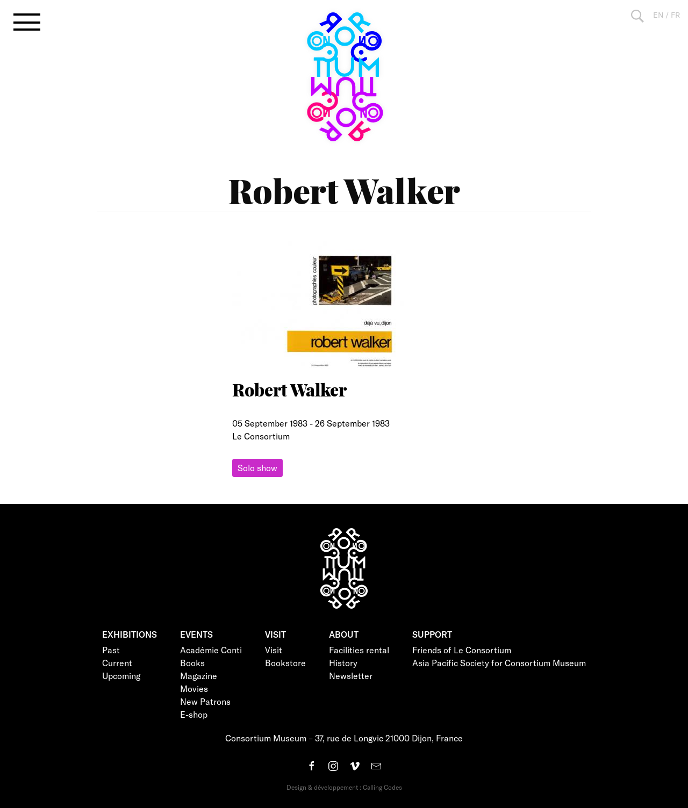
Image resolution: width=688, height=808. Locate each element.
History (343, 663)
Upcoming (121, 675)
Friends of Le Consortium (461, 650)
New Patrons (205, 701)
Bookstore (285, 663)
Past (111, 650)
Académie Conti (211, 650)
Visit (273, 650)
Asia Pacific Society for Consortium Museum (499, 663)
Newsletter (350, 675)
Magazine (198, 675)
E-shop (193, 714)
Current (117, 663)
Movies (194, 688)
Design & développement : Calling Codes (344, 787)
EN (658, 14)
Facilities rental (359, 650)
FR (675, 14)
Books (192, 663)
